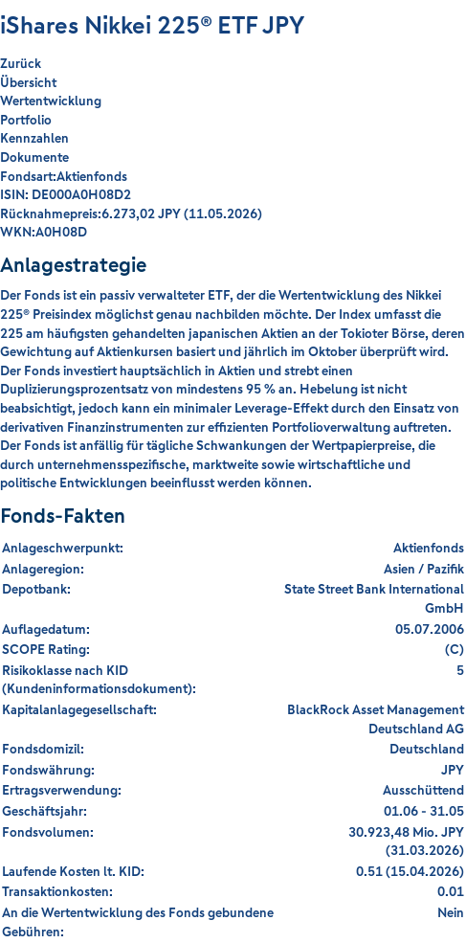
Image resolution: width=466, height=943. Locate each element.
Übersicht (28, 82)
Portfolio (26, 119)
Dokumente (34, 157)
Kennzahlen (34, 137)
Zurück (20, 64)
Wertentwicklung (50, 100)
